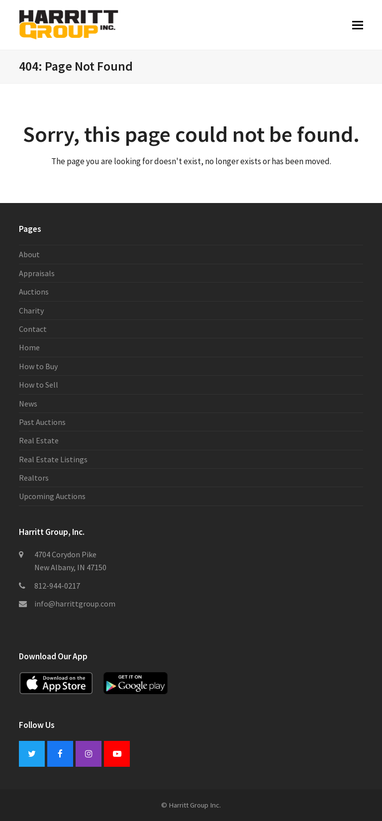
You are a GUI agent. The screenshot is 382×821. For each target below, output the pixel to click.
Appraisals (37, 273)
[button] (357, 24)
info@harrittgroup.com (74, 604)
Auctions (34, 292)
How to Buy (38, 366)
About (29, 254)
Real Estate (39, 440)
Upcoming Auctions (52, 496)
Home (29, 347)
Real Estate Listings (53, 459)
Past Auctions (42, 422)
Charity (31, 310)
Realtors (34, 478)
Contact (33, 329)
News (28, 404)
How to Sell (38, 385)
